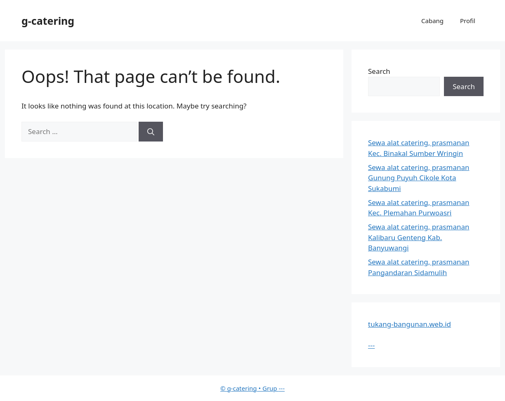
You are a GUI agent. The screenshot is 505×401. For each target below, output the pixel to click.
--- (371, 345)
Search (379, 71)
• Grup (249, 388)
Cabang (432, 21)
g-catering (47, 21)
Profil (467, 21)
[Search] (151, 132)
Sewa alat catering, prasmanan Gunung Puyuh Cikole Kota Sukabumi (418, 178)
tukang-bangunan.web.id (409, 324)
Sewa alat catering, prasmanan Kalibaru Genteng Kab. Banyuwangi (418, 237)
